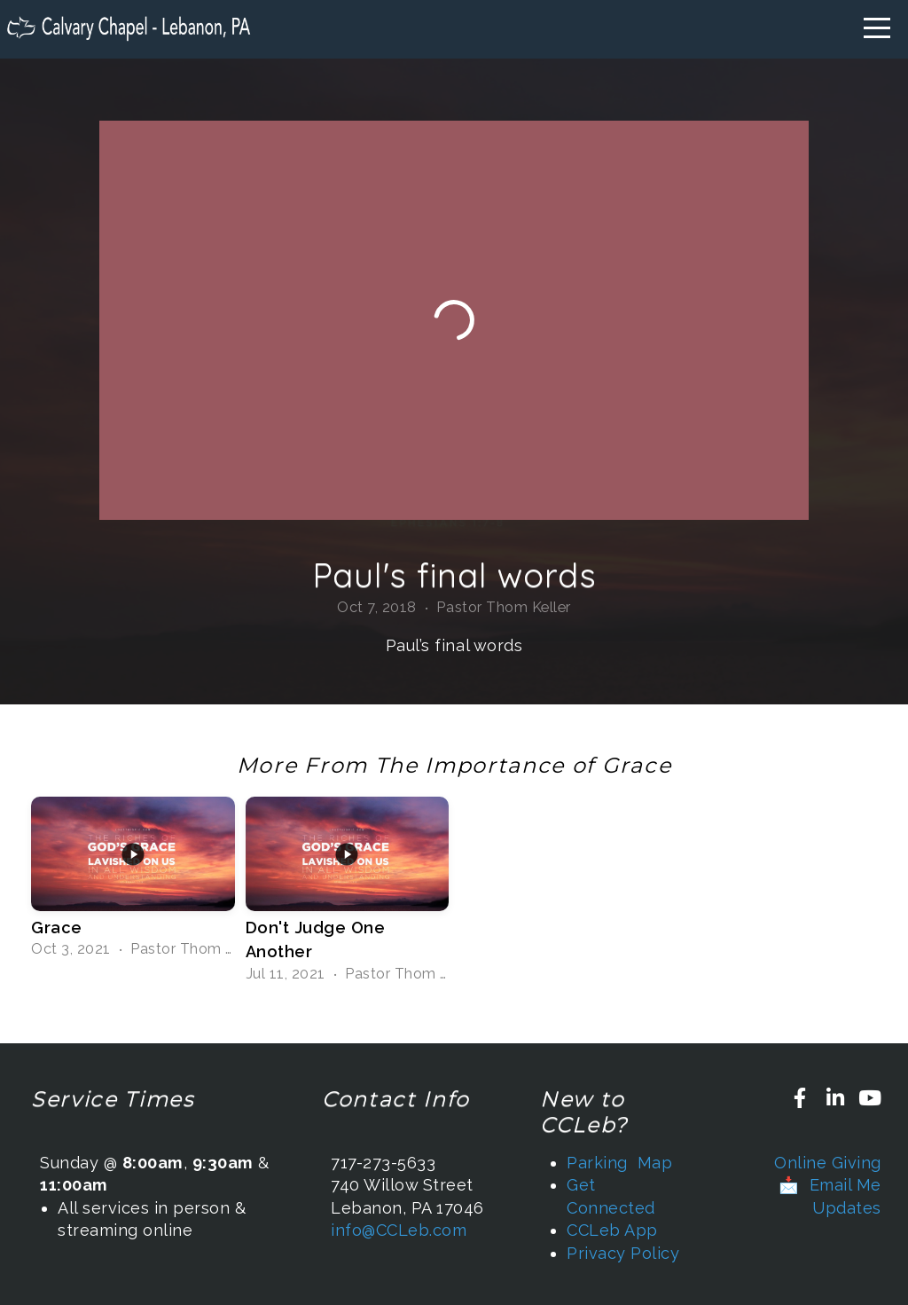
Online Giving (827, 1162)
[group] (133, 880)
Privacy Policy (623, 1253)
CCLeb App (612, 1230)
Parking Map (619, 1162)
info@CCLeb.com (398, 1230)
